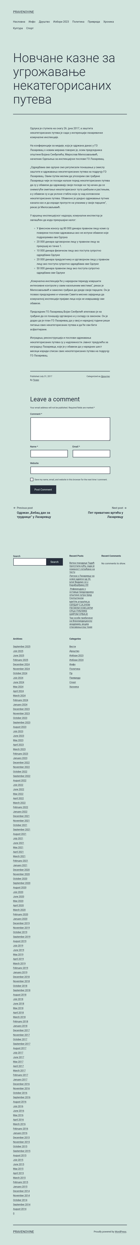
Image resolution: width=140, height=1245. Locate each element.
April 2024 (18, 691)
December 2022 (21, 762)
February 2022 (20, 807)
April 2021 (18, 851)
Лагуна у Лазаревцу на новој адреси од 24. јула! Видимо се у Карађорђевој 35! (81, 580)
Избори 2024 (76, 660)
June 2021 (18, 843)
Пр (70, 673)
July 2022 (18, 784)
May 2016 (18, 1115)
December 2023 (21, 709)
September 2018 (21, 990)
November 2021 (21, 820)
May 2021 (18, 847)
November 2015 (21, 1142)
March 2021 (19, 856)
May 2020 (18, 901)
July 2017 (18, 1052)
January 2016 (20, 1133)
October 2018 (20, 985)
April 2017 (18, 1066)
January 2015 (20, 1186)
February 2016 (20, 1128)
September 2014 (21, 1204)
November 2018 (21, 981)
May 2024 (18, 686)
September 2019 (21, 936)
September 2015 (21, 1151)
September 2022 (21, 776)
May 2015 (18, 1168)
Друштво (44, 21)
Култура (18, 28)
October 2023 (20, 718)
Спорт (30, 28)
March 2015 (19, 1177)
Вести (72, 646)
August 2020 (19, 887)
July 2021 (18, 838)
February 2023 (20, 753)
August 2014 (19, 1209)
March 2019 (19, 963)
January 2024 (20, 704)
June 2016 (18, 1110)
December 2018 (21, 976)
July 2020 (18, 892)
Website (34, 463)
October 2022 (20, 771)
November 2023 (21, 713)
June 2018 (18, 1003)
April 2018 (18, 1012)
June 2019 (18, 950)
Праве (36, 380)
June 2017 (18, 1057)
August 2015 (19, 1155)
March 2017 (19, 1070)
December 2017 (21, 1030)
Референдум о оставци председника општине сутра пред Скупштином (81, 593)
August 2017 (19, 1048)
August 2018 (19, 994)
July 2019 (18, 945)
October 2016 (20, 1092)
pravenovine (23, 12)
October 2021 (20, 825)
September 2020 (21, 883)
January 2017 (20, 1079)
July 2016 (18, 1106)
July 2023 (18, 731)
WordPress (120, 1231)
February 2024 (20, 700)
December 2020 (21, 869)
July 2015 (18, 1159)
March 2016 (19, 1124)
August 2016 (19, 1101)
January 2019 (20, 972)
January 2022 (20, 811)
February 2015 (20, 1182)
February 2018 (20, 1021)
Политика (78, 21)
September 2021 (21, 829)
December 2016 (21, 1084)
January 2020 (20, 918)
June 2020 (18, 896)
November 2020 (21, 874)
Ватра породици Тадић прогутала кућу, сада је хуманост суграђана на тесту (82, 567)
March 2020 (19, 909)
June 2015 (18, 1164)
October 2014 (20, 1200)
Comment (36, 414)
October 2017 (20, 1039)
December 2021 (21, 816)
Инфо (32, 21)
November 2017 (21, 1034)
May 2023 (18, 740)
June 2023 (18, 735)
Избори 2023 (61, 21)
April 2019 (18, 959)
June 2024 (18, 682)
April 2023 (18, 744)
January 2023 (20, 758)
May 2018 (18, 1008)
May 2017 (18, 1061)
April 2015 (18, 1173)
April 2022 (18, 798)
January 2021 (20, 865)
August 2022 (19, 780)
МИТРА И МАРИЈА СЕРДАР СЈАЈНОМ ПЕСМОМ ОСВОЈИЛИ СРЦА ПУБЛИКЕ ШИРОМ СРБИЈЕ (81, 607)
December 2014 (21, 1191)
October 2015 (20, 1146)
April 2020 (18, 905)
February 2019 (20, 968)
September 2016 (21, 1097)
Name (34, 446)
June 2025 (18, 655)
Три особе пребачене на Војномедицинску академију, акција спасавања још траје (81, 622)
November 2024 (21, 668)
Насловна (19, 21)
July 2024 (18, 677)
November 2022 (21, 767)
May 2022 (18, 793)
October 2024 (20, 673)
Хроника (108, 21)
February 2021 (20, 860)
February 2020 (20, 914)
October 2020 (20, 878)
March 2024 (19, 695)
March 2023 (19, 749)
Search (16, 556)
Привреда (94, 21)
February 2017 (20, 1075)
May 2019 (18, 954)
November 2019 (21, 927)
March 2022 (19, 802)
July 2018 (18, 999)
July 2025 (18, 651)
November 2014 (21, 1195)
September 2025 (21, 646)
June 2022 (18, 789)
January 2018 (20, 1025)
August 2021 (19, 834)
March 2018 (19, 1017)
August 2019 (19, 941)
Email (76, 446)
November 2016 (21, 1088)
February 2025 (20, 660)
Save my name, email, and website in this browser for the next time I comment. (71, 479)
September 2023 (21, 722)
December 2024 (21, 664)
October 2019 (20, 932)
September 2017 (21, 1043)
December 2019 (21, 923)
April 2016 (18, 1119)
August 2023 (19, 727)
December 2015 (21, 1137)
